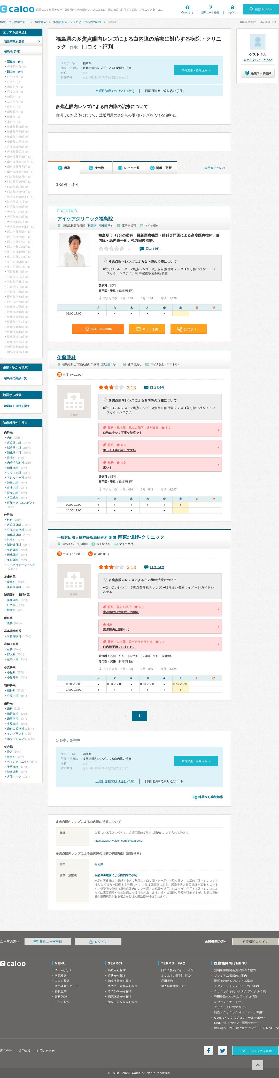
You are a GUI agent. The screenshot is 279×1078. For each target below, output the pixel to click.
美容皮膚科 (14, 587)
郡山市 (14, 71)
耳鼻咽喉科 (14, 636)
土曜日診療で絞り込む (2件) (115, 91)
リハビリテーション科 (21, 564)
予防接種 (12, 766)
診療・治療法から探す (123, 1001)
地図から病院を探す (17, 405)
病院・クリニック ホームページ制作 (238, 1012)
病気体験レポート (67, 985)
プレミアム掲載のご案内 (230, 975)
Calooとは (187, 12)
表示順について (215, 168)
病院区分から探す (120, 996)
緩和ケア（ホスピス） (21, 502)
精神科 (11, 690)
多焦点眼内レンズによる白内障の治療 (77, 21)
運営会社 (6, 1050)
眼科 (10, 623)
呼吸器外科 (14, 524)
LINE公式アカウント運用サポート (237, 1022)
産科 (10, 649)
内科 (10, 437)
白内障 (99, 864)
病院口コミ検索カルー (14, 21)
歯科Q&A (61, 996)
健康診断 (12, 771)
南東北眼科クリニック (110, 537)
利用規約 (167, 980)
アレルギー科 (15, 477)
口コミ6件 (157, 387)
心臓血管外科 (15, 529)
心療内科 (12, 695)
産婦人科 (12, 659)
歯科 (10, 708)
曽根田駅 (105, 225)
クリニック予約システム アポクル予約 (240, 991)
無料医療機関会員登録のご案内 (235, 970)
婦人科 (11, 654)
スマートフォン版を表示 (255, 1050)
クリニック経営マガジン (230, 1007)
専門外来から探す (120, 991)
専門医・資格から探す (123, 985)
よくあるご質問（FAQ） (177, 975)
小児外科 (12, 677)
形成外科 (12, 554)
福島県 (12, 51)
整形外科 (12, 549)
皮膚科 (11, 581)
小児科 (11, 672)
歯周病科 (12, 718)
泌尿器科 (12, 599)
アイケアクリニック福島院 (85, 218)
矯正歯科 (12, 713)
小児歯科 (12, 723)
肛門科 (11, 605)
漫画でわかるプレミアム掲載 (233, 980)
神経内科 (12, 482)
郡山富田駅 (109, 364)
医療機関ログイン (255, 942)
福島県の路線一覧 (15, 378)
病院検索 (41, 21)
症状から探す (117, 975)
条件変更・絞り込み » (196, 70)
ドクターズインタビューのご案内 (236, 985)
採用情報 (24, 1050)
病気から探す (117, 970)
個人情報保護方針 (173, 985)
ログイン (232, 12)
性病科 (11, 610)
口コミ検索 (62, 980)
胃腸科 (11, 457)
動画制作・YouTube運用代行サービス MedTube (246, 1027)
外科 (10, 519)
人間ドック (14, 776)
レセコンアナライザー (229, 1001)
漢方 (10, 751)
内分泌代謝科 (15, 462)
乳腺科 (11, 539)
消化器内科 (14, 452)
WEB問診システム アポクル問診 (236, 996)
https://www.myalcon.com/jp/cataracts (118, 840)
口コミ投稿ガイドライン (177, 970)
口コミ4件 (157, 567)
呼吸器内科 (14, 442)
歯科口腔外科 (15, 728)
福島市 (14, 61)
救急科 (11, 756)
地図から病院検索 (210, 797)
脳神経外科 (14, 544)
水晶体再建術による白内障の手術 (116, 875)
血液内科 (12, 487)
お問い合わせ (46, 1050)
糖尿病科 (12, 467)
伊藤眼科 (66, 357)
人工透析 (12, 497)
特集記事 (61, 991)
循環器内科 (14, 447)
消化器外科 (14, 534)
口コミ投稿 (62, 1001)
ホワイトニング (17, 738)
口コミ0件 (153, 249)
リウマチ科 (14, 472)
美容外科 (12, 559)
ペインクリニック (18, 761)
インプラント (15, 733)
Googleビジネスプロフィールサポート (240, 1017)
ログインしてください (258, 59)
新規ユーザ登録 (210, 12)
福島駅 (92, 225)
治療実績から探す (120, 980)
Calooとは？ (63, 970)
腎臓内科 (12, 492)
